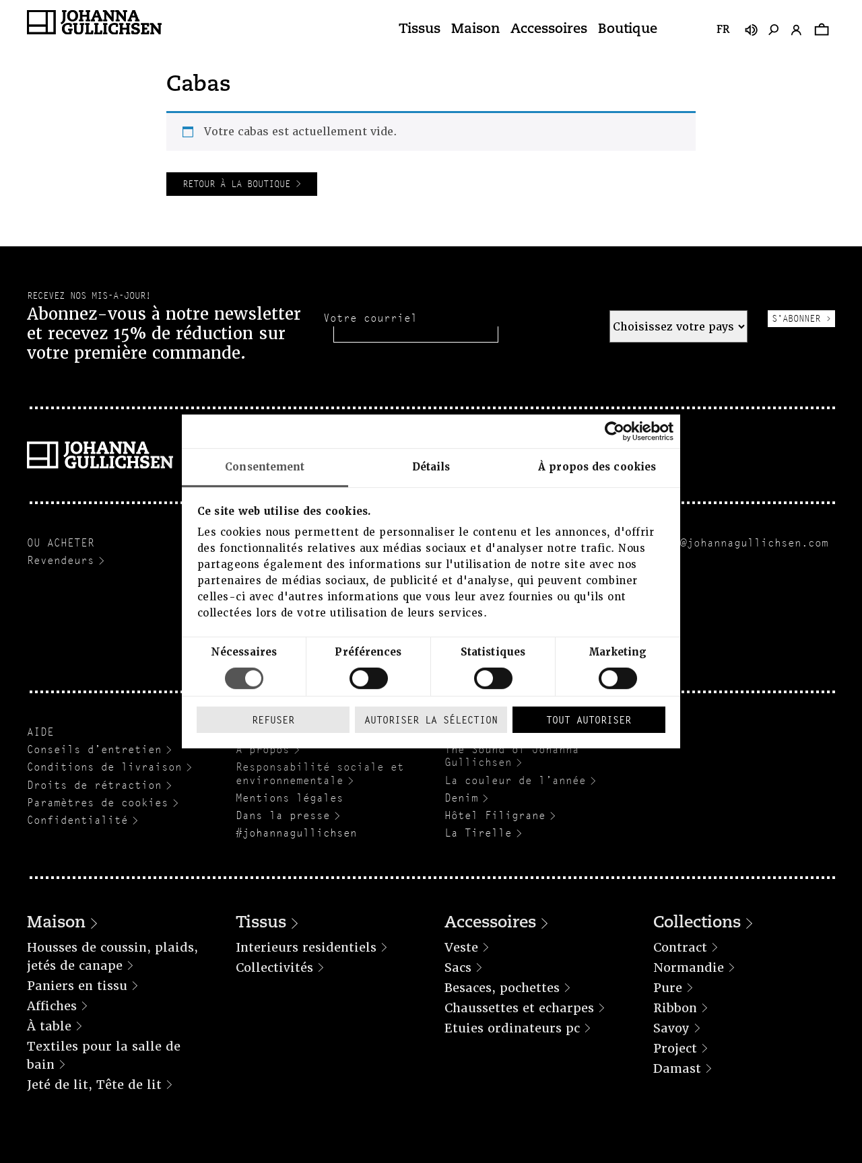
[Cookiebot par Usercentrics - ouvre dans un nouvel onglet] (614, 431)
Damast (677, 1068)
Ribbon (675, 1008)
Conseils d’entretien (94, 749)
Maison (475, 29)
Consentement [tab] (264, 467)
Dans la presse (283, 815)
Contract (680, 947)
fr (723, 30)
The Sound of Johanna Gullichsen (511, 755)
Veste (461, 947)
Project (675, 1048)
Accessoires (548, 29)
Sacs (457, 967)
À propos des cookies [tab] (597, 467)
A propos (263, 749)
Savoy (671, 1028)
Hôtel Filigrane (494, 815)
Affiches (52, 1006)
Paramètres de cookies (97, 803)
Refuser (273, 719)
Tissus (419, 29)
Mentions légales (289, 798)
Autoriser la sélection (431, 719)
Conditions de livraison (104, 767)
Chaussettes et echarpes (519, 1008)
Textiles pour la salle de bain (103, 1055)
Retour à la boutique (239, 184)
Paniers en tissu (77, 985)
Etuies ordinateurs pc (512, 1028)
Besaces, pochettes (502, 987)
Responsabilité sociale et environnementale (320, 773)
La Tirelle (478, 833)
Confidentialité (77, 820)
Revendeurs (60, 560)
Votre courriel (370, 318)
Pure (667, 987)
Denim (461, 798)
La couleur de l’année (515, 780)
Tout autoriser (588, 719)
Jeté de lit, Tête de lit (94, 1084)
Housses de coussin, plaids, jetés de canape (112, 956)
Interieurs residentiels (306, 947)
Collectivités (274, 967)
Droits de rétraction (94, 785)
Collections (697, 923)
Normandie (688, 967)
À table (49, 1026)
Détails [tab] (431, 467)
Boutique (627, 29)
